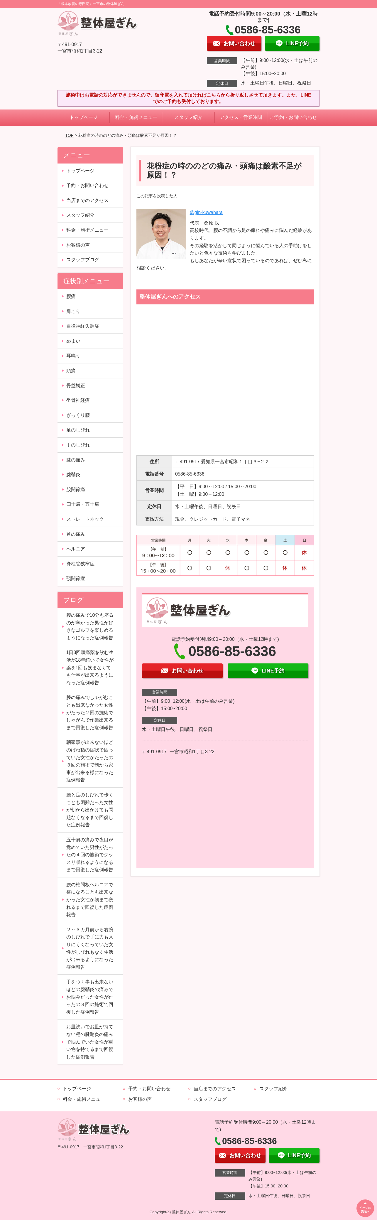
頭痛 (71, 370)
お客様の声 (78, 244)
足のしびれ (78, 429)
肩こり (73, 311)
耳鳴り (73, 355)
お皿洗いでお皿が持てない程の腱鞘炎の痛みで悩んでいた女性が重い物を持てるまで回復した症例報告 (89, 1041)
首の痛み (75, 534)
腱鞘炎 (73, 474)
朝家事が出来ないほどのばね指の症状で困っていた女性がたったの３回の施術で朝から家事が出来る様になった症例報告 (89, 761)
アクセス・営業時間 (241, 117)
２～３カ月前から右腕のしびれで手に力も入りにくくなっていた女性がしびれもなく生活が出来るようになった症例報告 (89, 948)
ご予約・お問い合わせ (293, 117)
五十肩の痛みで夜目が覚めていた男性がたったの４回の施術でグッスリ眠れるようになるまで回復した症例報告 (89, 854)
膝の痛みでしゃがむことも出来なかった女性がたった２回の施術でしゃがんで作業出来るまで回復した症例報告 (89, 712)
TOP (69, 135)
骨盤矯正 (75, 385)
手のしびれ (78, 444)
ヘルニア (75, 548)
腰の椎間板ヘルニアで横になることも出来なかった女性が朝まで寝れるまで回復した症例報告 (89, 899)
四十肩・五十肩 (82, 504)
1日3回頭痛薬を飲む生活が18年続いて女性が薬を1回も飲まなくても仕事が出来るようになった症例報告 (90, 667)
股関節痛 (75, 489)
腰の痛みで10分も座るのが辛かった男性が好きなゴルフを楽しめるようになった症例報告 (90, 626)
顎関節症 (75, 578)
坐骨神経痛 (78, 400)
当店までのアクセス (87, 200)
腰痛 (71, 296)
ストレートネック (85, 519)
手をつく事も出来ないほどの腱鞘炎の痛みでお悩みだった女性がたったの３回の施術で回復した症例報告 (89, 996)
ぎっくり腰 (78, 415)
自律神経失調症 (82, 325)
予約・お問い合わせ (87, 185)
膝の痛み (75, 459)
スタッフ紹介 (188, 117)
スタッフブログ (82, 259)
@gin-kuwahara (206, 212)
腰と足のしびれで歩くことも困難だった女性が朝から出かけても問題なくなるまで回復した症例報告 (89, 809)
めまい (73, 340)
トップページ (84, 117)
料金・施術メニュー (136, 117)
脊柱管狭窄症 (80, 563)
